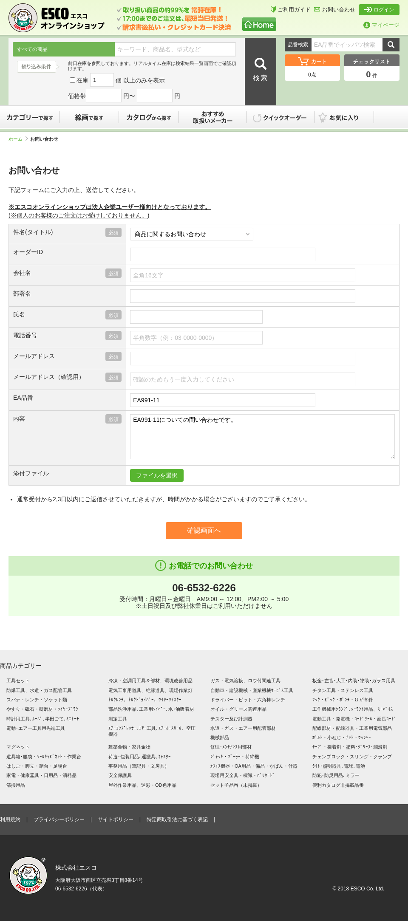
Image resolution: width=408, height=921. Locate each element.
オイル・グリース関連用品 (238, 709)
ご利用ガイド (291, 9)
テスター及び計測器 (231, 718)
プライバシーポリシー (59, 819)
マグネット (18, 746)
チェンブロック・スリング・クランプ (352, 756)
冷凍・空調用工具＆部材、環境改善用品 (150, 680)
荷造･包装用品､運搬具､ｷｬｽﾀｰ (139, 756)
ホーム (18, 138)
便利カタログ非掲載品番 (338, 785)
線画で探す (89, 117)
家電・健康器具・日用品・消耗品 (41, 775)
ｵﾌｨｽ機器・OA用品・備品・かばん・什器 (254, 765)
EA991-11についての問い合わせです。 (262, 436)
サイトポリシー (115, 819)
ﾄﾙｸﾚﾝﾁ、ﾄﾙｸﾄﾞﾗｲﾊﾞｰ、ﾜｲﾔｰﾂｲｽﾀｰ (144, 699)
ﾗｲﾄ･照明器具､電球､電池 (338, 765)
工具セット (18, 680)
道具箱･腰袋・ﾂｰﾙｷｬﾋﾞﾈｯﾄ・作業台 (43, 756)
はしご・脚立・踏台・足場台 (36, 765)
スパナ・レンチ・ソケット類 (36, 699)
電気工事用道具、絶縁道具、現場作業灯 (150, 690)
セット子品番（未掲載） (236, 785)
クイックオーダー (280, 117)
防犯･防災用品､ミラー (336, 775)
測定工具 (117, 718)
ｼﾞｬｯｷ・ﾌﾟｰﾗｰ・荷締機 (234, 756)
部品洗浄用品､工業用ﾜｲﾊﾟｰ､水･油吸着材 (151, 709)
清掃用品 (15, 785)
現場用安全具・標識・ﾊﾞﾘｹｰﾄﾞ (242, 775)
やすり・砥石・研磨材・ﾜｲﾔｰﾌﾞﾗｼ (42, 709)
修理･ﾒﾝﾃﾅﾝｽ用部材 (231, 746)
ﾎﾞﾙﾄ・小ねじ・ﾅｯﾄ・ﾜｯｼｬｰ (341, 737)
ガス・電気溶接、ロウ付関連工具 (245, 680)
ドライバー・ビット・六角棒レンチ (247, 699)
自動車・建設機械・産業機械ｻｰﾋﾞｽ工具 (251, 690)
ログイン (379, 9)
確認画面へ (204, 530)
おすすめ (212, 117)
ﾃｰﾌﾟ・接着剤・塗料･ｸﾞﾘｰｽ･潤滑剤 (349, 746)
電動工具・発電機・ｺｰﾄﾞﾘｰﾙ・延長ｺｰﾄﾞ (354, 718)
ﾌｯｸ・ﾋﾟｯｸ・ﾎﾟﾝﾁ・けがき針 (342, 699)
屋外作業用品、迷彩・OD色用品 (142, 785)
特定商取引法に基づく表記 (177, 819)
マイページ (381, 25)
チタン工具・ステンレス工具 (342, 690)
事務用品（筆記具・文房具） (138, 765)
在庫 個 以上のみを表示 (117, 80)
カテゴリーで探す (30, 117)
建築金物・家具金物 (129, 746)
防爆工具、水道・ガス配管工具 (39, 690)
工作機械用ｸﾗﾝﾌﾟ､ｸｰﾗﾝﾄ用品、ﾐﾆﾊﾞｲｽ (352, 709)
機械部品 (219, 737)
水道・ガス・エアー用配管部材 (243, 728)
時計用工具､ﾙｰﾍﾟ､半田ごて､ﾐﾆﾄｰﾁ (42, 718)
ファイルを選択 (157, 475)
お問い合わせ (334, 9)
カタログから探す (148, 117)
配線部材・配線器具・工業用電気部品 (352, 728)
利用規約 (10, 819)
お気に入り (348, 117)
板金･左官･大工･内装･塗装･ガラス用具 (353, 680)
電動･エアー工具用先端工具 (35, 728)
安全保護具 (120, 775)
